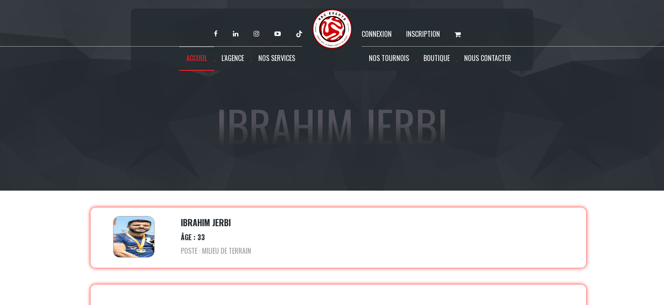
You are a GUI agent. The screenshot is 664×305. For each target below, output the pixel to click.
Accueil (196, 58)
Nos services (276, 58)
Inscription (423, 33)
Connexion (377, 33)
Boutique (436, 58)
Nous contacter (487, 58)
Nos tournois (389, 58)
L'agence (232, 58)
